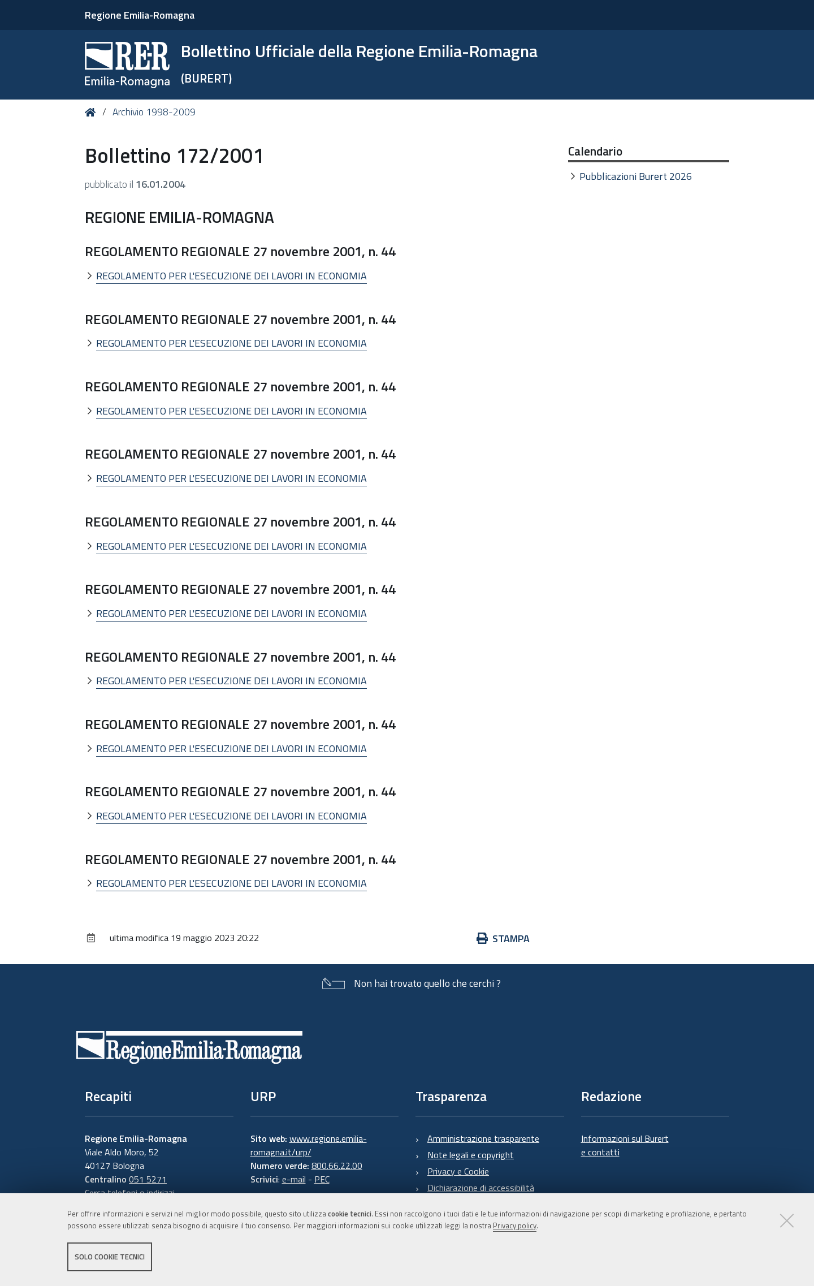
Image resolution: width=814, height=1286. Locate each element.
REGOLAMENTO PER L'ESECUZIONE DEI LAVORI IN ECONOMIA (231, 275)
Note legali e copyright (470, 1155)
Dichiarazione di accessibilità (480, 1187)
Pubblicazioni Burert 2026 (635, 176)
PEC (322, 1179)
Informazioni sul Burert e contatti (625, 1145)
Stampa (503, 938)
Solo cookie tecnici (110, 1256)
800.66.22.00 (336, 1165)
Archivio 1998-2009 (154, 112)
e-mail (294, 1179)
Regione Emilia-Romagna (139, 15)
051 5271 (148, 1179)
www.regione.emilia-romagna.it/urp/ (308, 1145)
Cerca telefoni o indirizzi (130, 1192)
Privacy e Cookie (458, 1171)
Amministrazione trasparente (483, 1138)
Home (92, 112)
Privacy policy (514, 1225)
